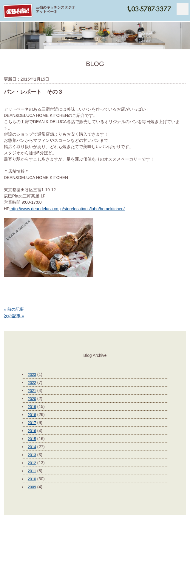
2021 (32, 391)
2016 (32, 431)
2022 (32, 383)
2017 (32, 423)
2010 (32, 479)
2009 (32, 487)
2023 (32, 375)
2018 (32, 415)
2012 (32, 463)
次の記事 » (14, 315)
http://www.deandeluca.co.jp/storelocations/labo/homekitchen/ (67, 208)
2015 (32, 439)
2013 (32, 455)
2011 (32, 471)
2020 (32, 399)
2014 (32, 447)
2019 (32, 407)
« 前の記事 (14, 309)
